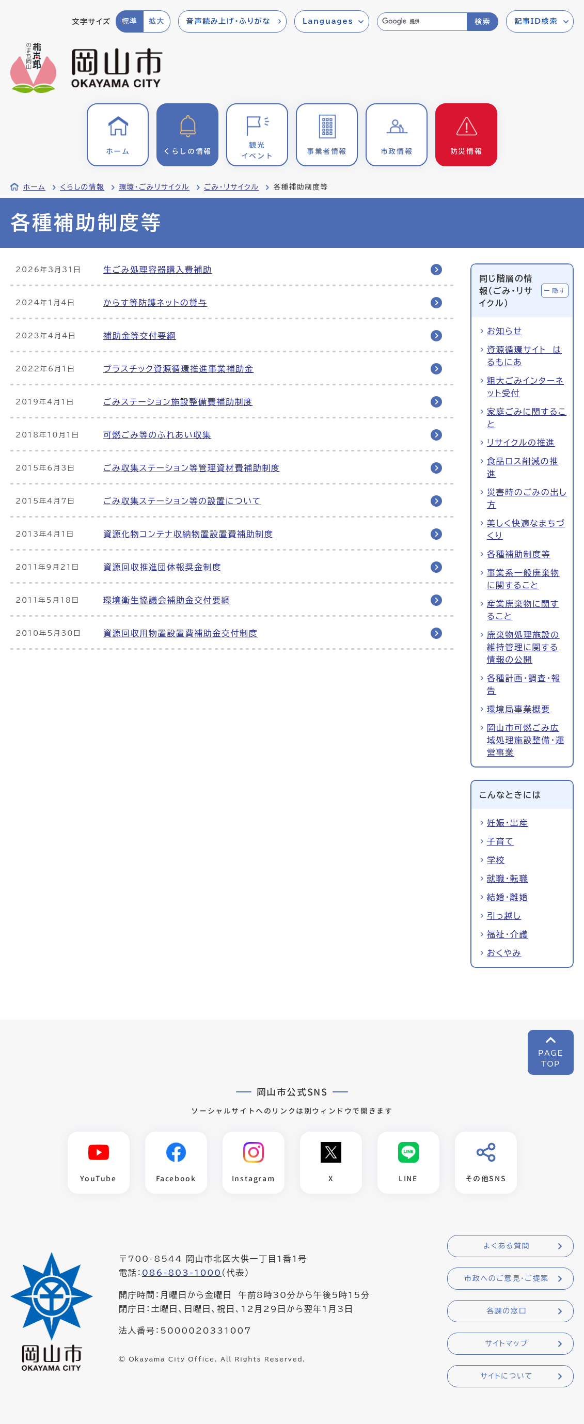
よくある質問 (506, 1246)
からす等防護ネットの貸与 (155, 303)
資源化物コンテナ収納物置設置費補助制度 (188, 534)
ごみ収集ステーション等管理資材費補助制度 (191, 468)
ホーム (34, 187)
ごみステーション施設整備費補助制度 (178, 402)
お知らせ (504, 331)
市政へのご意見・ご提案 (506, 1278)
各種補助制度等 (518, 554)
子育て (500, 841)
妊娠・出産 (507, 823)
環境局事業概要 (518, 709)
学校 (496, 860)
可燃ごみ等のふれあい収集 (157, 435)
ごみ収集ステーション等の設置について (182, 501)
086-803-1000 (182, 1273)
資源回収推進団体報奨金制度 (162, 567)
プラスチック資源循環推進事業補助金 (178, 369)
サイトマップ (506, 1344)
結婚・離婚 (507, 897)
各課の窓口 (506, 1311)
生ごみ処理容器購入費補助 (157, 269)
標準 (129, 21)
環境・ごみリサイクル (154, 187)
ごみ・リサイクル (231, 187)
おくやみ (504, 953)
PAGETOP (550, 1059)
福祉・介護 (507, 934)
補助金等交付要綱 (139, 336)
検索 (483, 21)
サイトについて (506, 1376)
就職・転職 (507, 878)
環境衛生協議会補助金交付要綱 (166, 600)
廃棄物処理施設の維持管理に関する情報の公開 (523, 647)
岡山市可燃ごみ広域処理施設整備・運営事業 (525, 740)
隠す (558, 290)
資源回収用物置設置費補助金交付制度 (180, 633)
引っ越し (504, 916)
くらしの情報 (82, 187)
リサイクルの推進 (521, 443)
